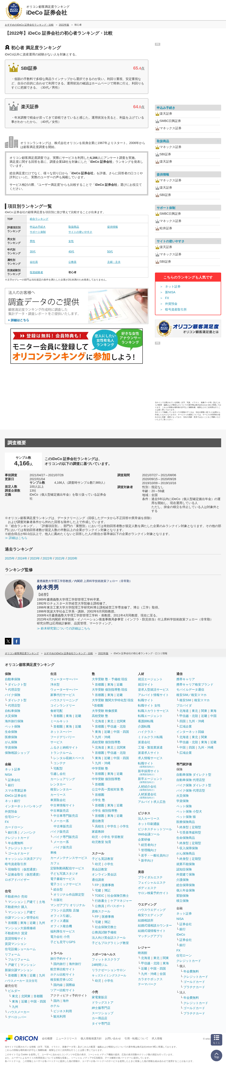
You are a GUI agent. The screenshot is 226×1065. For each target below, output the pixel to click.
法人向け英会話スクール (109, 937)
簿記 (107, 890)
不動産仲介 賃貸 (16, 933)
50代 (110, 251)
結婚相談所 (145, 920)
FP (97, 885)
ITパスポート (116, 906)
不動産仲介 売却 (16, 896)
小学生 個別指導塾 (104, 810)
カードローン (14, 827)
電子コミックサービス (65, 884)
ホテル (55, 1006)
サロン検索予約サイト (153, 893)
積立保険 (182, 900)
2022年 (47, 558)
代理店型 (14, 689)
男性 (32, 241)
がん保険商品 (185, 853)
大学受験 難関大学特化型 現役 (113, 700)
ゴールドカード (19, 853)
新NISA (170, 292)
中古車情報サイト (62, 805)
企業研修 (144, 839)
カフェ (55, 863)
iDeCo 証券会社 (16, 795)
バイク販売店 (59, 831)
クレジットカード (17, 837)
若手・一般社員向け (155, 855)
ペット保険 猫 (186, 817)
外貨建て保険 (185, 874)
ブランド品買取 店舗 (64, 910)
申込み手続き (38, 226)
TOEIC (99, 895)
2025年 (10, 558)
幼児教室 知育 (101, 842)
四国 (182, 721)
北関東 (25, 996)
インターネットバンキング (23, 806)
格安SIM (185, 700)
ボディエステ (147, 888)
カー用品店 (99, 1018)
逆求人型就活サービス (153, 689)
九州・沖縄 (102, 737)
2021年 (60, 558)
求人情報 (157, 1038)
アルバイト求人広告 (152, 801)
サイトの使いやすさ (80, 231)
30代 (32, 251)
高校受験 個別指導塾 (106, 742)
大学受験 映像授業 (104, 711)
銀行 (11, 785)
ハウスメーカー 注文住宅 (21, 980)
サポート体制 (38, 231)
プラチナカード (194, 987)
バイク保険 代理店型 (190, 790)
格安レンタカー (61, 789)
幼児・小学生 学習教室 (108, 837)
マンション (15, 902)
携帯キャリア (185, 679)
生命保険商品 (185, 837)
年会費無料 (15, 843)
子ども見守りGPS (62, 942)
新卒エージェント (150, 780)
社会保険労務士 (118, 895)
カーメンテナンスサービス (68, 858)
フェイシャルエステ (152, 882)
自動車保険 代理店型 (190, 780)
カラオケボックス (150, 979)
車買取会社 (58, 800)
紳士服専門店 (101, 1008)
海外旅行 (75, 964)
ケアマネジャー (121, 900)
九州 (42, 923)
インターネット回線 (190, 731)
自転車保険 (12, 711)
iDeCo (180, 934)
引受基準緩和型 (190, 832)
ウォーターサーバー (64, 679)
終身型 (184, 827)
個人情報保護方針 (91, 1038)
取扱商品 (73, 226)
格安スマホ (202, 700)
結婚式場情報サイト (152, 930)
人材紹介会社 (147, 788)
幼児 (98, 864)
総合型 (58, 889)
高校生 (99, 826)
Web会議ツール (149, 834)
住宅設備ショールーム (20, 949)
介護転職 (144, 726)
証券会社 (14, 780)
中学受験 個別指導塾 (106, 779)
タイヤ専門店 (101, 1023)
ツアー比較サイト (62, 990)
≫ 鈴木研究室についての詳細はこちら (63, 628)
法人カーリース (149, 818)
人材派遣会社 (147, 795)
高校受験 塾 (100, 716)
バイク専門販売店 (65, 837)
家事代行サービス (62, 695)
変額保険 (182, 895)
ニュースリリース (66, 1038)
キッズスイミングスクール (109, 975)
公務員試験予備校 (104, 932)
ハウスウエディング (152, 910)
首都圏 (12, 923)
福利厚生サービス (62, 931)
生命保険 (11, 731)
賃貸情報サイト (15, 938)
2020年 (72, 558)
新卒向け (147, 860)
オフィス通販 (59, 921)
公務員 (72, 261)
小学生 (124, 826)
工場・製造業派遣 (150, 747)
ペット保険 (12, 726)
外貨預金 (171, 303)
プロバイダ (184, 705)
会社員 (34, 261)
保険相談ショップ (17, 752)
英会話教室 (99, 869)
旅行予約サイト (61, 958)
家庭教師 (98, 831)
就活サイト (145, 684)
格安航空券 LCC (61, 979)
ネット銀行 (12, 801)
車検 (53, 852)
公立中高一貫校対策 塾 (108, 789)
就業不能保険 (185, 864)
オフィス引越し (61, 915)
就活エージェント (150, 679)
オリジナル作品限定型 (68, 894)
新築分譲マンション (19, 970)
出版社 (58, 900)
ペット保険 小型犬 (189, 811)
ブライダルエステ (150, 877)
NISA (8, 774)
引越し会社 (58, 773)
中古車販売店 (59, 810)
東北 (15, 996)
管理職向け (148, 850)
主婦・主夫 (114, 261)
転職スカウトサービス (153, 711)
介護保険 (182, 879)
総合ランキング (39, 218)
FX (167, 298)
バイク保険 (12, 695)
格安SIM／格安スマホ (191, 695)
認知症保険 (184, 869)
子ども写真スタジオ (64, 873)
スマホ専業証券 (15, 790)
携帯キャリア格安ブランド (194, 684)
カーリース (58, 794)
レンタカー (58, 784)
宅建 (98, 890)
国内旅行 (59, 964)
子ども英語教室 (102, 858)
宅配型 (58, 768)
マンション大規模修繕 (20, 928)
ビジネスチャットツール (155, 829)
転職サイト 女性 (149, 705)
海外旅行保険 (14, 721)
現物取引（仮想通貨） (23, 869)
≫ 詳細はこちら (16, 538)
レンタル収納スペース (68, 758)
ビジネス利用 (62, 1011)
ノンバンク (28, 832)
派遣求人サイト (149, 752)
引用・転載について (136, 1038)
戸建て (31, 902)
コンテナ (59, 763)
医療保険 (11, 737)
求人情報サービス (150, 758)
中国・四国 (38, 1001)
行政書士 (101, 900)
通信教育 (98, 821)
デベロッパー (17, 1017)
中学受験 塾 (100, 768)
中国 (213, 716)
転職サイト (145, 700)
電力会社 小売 (60, 936)
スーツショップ (102, 1013)
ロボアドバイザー (17, 879)
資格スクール (101, 911)
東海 (23, 923)
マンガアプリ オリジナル (67, 905)
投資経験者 (36, 272)
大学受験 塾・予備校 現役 (110, 679)
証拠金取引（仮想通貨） (25, 874)
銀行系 (12, 832)
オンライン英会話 (104, 874)
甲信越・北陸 (116, 726)
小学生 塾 (98, 800)
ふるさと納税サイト (64, 747)
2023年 (35, 558)
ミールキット (59, 721)
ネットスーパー (61, 731)
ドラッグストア (102, 1002)
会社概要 (47, 1038)
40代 (71, 251)
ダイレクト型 (17, 684)
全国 (163, 974)
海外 (66, 1000)
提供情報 (112, 226)
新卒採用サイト (149, 772)
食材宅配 (56, 711)
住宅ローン (12, 817)
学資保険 (11, 747)
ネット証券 (173, 286)
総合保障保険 (185, 885)
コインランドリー (62, 705)
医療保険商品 (185, 822)
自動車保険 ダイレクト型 (193, 774)
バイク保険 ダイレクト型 (193, 785)
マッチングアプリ (150, 936)
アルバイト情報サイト (153, 695)
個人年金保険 (185, 890)
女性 (71, 241)
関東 (166, 958)
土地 (42, 902)
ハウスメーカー (19, 1012)
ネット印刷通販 (149, 824)
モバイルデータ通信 (190, 689)
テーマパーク (147, 984)
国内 (56, 1000)
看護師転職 (145, 721)
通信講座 (98, 879)
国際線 (70, 985)
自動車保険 (12, 679)
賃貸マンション (15, 944)
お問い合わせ (113, 1038)
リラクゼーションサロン (109, 970)
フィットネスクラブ (106, 959)
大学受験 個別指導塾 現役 (110, 689)
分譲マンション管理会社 (22, 917)
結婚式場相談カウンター (155, 925)
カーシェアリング (62, 779)
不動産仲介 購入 (16, 907)
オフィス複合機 (61, 926)
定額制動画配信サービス (67, 868)
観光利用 (59, 1016)
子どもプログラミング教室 (110, 943)
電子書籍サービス (62, 879)
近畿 (33, 923)
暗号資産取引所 (176, 309)
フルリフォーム (19, 959)
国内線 (58, 985)
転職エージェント (150, 716)
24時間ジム (100, 964)
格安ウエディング (150, 915)
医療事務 (108, 885)
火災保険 (11, 716)
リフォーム (12, 954)
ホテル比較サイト (62, 974)
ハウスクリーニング (64, 700)
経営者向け (148, 845)
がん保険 (11, 742)
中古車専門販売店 (65, 815)
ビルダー (14, 991)
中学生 (112, 826)
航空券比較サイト (62, 969)
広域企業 (185, 726)
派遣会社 (144, 742)
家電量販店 (99, 997)
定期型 (196, 827)
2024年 (22, 558)
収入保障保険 (188, 848)
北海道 (99, 721)
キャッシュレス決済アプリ (23, 858)
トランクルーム (61, 752)
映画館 (142, 953)
